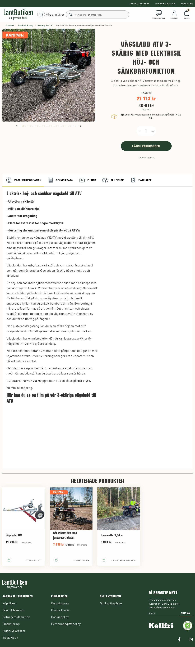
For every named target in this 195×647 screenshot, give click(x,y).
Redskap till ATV (45, 25)
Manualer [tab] (140, 180)
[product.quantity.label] (146, 131)
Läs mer (146, 92)
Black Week (10, 637)
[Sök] (97, 14)
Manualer (187, 3)
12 (61, 126)
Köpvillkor (9, 603)
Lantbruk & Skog (25, 25)
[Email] (164, 613)
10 (54, 126)
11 (57, 126)
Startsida (10, 25)
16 (74, 126)
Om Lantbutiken (111, 603)
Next (80, 126)
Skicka (185, 613)
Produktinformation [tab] (23, 180)
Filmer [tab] (87, 180)
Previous (17, 126)
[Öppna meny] (50, 15)
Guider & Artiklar (165, 3)
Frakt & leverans (139, 3)
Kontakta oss (60, 603)
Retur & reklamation (16, 617)
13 (64, 126)
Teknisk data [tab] (60, 180)
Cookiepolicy (60, 617)
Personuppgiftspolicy (66, 624)
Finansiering (11, 624)
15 (71, 126)
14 (67, 126)
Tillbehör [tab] (113, 180)
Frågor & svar (60, 610)
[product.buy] (146, 146)
